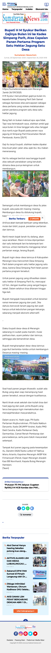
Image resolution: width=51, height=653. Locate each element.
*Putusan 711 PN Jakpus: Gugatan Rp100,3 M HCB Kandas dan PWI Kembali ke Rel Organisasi (22, 486)
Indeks (29, 9)
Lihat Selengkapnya (25, 611)
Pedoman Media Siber (35, 640)
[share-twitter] (23, 508)
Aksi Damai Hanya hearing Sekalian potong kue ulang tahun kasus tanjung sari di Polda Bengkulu (18, 548)
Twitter (31, 634)
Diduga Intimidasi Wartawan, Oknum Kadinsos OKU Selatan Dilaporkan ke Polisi (18, 587)
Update (34, 219)
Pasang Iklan (20, 640)
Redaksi (10, 640)
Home (5, 9)
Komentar (25, 514)
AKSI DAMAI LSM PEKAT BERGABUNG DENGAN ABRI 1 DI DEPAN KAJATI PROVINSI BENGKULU (18, 599)
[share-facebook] (19, 508)
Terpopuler (17, 9)
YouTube (37, 634)
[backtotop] (25, 621)
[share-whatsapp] (28, 508)
